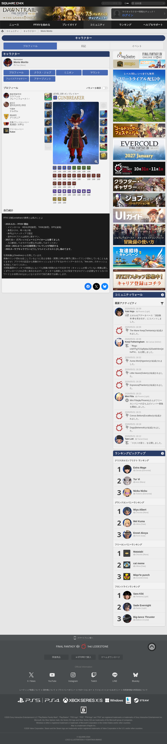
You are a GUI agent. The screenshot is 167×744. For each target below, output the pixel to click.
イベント (137, 46)
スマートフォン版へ (85, 638)
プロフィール (30, 46)
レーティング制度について (29, 690)
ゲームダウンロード (110, 657)
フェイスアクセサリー (16, 78)
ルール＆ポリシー (113, 690)
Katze (12, 132)
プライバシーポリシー (66, 690)
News (32, 681)
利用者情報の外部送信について (135, 690)
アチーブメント (42, 78)
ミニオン (69, 72)
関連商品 (56, 657)
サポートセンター (85, 690)
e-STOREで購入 (83, 657)
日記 (83, 46)
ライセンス (99, 690)
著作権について (49, 690)
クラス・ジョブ (42, 72)
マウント (95, 72)
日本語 (138, 3)
